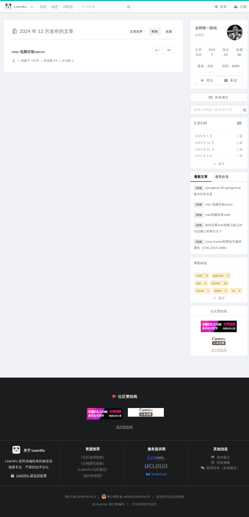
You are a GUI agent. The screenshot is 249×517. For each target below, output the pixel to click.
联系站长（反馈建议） (220, 468)
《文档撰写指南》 (92, 463)
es (236, 290)
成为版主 (220, 457)
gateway (221, 275)
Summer (102, 504)
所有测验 (220, 462)
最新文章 (201, 176)
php (201, 283)
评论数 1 (68, 60)
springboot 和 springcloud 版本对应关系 (217, 191)
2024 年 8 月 (219, 156)
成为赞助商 (219, 350)
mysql (202, 290)
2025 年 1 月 (219, 136)
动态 (54, 7)
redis (202, 275)
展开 (219, 164)
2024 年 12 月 (219, 142)
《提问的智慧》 (92, 476)
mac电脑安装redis (212, 215)
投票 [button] (169, 31)
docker (219, 283)
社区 (43, 7)
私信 (230, 80)
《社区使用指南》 (92, 457)
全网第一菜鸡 (206, 28)
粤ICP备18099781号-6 (80, 497)
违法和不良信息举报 (170, 497)
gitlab (220, 290)
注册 (240, 6)
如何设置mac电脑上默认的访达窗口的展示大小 (218, 228)
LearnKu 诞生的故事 (31, 475)
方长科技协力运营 (144, 504)
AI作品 (68, 7)
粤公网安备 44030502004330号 (125, 497)
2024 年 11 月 (219, 149)
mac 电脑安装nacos (28, 52)
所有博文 (218, 97)
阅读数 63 (51, 60)
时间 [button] (155, 31)
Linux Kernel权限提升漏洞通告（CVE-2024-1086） (217, 244)
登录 (220, 6)
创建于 (30, 60)
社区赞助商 (124, 396)
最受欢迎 (222, 176)
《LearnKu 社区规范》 (92, 469)
